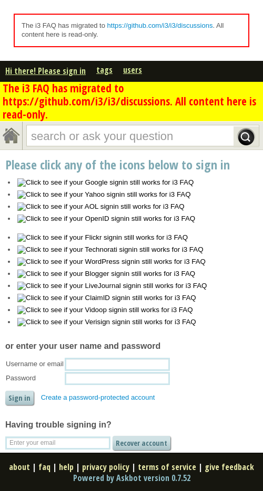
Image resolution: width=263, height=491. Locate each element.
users (132, 70)
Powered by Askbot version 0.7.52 (131, 478)
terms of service (167, 467)
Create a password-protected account (98, 397)
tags (104, 70)
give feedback (229, 467)
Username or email (35, 364)
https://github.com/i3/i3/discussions (160, 25)
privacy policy (105, 467)
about (19, 467)
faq (44, 467)
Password (21, 378)
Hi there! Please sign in (45, 71)
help (66, 467)
